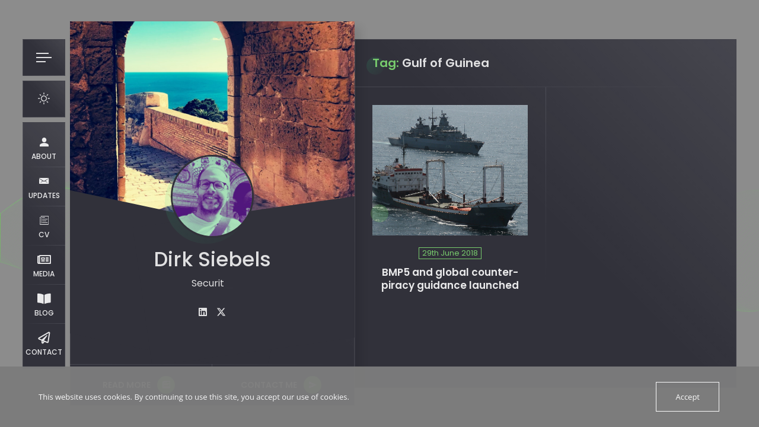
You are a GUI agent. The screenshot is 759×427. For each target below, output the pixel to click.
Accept (687, 396)
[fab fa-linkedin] (203, 312)
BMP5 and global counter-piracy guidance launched (450, 279)
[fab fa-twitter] (221, 312)
